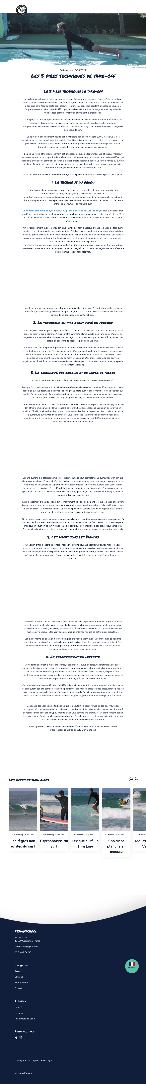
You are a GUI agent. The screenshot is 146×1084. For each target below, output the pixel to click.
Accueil (18, 971)
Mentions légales (23, 1073)
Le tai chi (19, 1013)
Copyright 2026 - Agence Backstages (33, 1060)
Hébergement (22, 982)
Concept (19, 976)
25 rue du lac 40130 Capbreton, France (27, 939)
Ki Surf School (87, 729)
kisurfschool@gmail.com (26, 946)
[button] (131, 779)
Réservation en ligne (25, 1018)
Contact (18, 988)
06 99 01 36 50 (23, 952)
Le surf (18, 1007)
